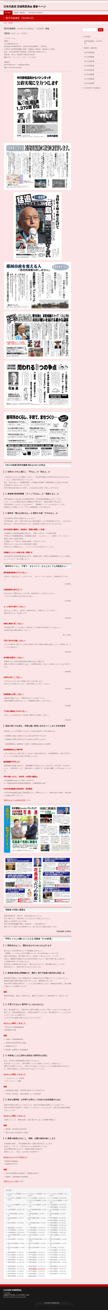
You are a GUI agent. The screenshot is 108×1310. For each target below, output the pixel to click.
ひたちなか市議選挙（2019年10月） (17, 1205)
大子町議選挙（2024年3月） (16, 1230)
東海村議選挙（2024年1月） (37, 1252)
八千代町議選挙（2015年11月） (58, 1210)
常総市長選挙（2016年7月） (16, 1239)
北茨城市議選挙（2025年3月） (15, 1219)
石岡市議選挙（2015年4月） (37, 1257)
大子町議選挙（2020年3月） (58, 1227)
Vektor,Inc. (64, 1305)
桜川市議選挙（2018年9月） (16, 1255)
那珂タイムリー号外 (11, 1181)
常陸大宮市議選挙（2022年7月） (37, 1244)
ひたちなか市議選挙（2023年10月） (37, 1205)
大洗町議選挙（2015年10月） (37, 1230)
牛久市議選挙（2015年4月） (16, 1257)
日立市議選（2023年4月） (57, 1247)
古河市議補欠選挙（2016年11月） (37, 1223)
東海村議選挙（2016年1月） (16, 1252)
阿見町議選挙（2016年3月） (16, 1273)
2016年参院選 (89, 83)
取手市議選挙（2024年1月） (58, 1220)
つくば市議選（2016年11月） (37, 1198)
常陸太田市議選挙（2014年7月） (58, 1244)
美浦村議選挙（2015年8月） (16, 1266)
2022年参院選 (89, 61)
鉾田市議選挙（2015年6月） (16, 1271)
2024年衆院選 (89, 52)
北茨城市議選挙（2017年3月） (36, 1214)
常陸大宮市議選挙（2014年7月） (58, 1240)
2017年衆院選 (89, 79)
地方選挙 (9, 1190)
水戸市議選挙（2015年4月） (37, 1255)
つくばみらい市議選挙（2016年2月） (59, 1194)
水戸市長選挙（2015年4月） (58, 1255)
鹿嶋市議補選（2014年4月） (16, 1276)
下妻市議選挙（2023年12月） (17, 1209)
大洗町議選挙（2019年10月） (59, 1230)
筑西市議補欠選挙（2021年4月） (58, 1263)
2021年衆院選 (89, 66)
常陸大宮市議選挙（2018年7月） (16, 1244)
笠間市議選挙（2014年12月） (37, 1262)
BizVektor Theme (54, 1305)
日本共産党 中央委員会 (92, 88)
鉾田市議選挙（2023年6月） (58, 1271)
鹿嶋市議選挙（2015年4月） (37, 1276)
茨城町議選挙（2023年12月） (17, 1269)
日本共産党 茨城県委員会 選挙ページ (25, 6)
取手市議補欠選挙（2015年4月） (37, 1219)
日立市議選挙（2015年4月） (58, 1250)
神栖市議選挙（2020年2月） (37, 1260)
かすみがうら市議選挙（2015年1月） (17, 1194)
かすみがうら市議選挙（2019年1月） (37, 1194)
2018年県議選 (89, 74)
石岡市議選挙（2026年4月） (58, 1257)
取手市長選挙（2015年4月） (16, 1223)
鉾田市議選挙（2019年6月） (37, 1271)
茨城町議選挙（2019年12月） (59, 1266)
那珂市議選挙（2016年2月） (37, 1269)
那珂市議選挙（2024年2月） (58, 1269)
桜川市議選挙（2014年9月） (58, 1252)
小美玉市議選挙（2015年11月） (36, 1236)
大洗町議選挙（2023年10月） (17, 1232)
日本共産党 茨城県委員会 (12, 1290)
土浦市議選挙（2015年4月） (58, 1223)
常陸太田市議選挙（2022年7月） (37, 1248)
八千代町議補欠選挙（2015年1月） (37, 1210)
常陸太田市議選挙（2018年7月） (16, 1248)
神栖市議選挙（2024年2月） (58, 1260)
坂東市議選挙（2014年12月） (59, 1225)
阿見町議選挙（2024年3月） (37, 1273)
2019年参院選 (89, 70)
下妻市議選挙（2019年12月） (59, 1207)
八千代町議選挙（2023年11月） (16, 1214)
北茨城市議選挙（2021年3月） (57, 1214)
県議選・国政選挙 (90, 48)
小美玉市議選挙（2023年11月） (58, 1236)
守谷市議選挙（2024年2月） (58, 1232)
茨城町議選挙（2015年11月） (37, 1266)
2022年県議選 (89, 57)
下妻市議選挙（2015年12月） (59, 1204)
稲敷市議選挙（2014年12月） (17, 1262)
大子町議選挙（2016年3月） (37, 1227)
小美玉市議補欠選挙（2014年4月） (17, 1236)
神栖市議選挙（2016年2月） (16, 1260)
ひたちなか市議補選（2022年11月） (37, 1201)
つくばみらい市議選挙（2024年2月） (17, 1199)
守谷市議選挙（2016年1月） (37, 1232)
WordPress (44, 1305)
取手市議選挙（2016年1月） (58, 1218)
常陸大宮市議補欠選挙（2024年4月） (37, 1240)
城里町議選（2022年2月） (15, 1227)
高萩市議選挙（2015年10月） (59, 1273)
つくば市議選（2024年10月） (59, 1198)
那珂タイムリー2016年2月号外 (15, 800)
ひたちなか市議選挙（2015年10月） (59, 1201)
